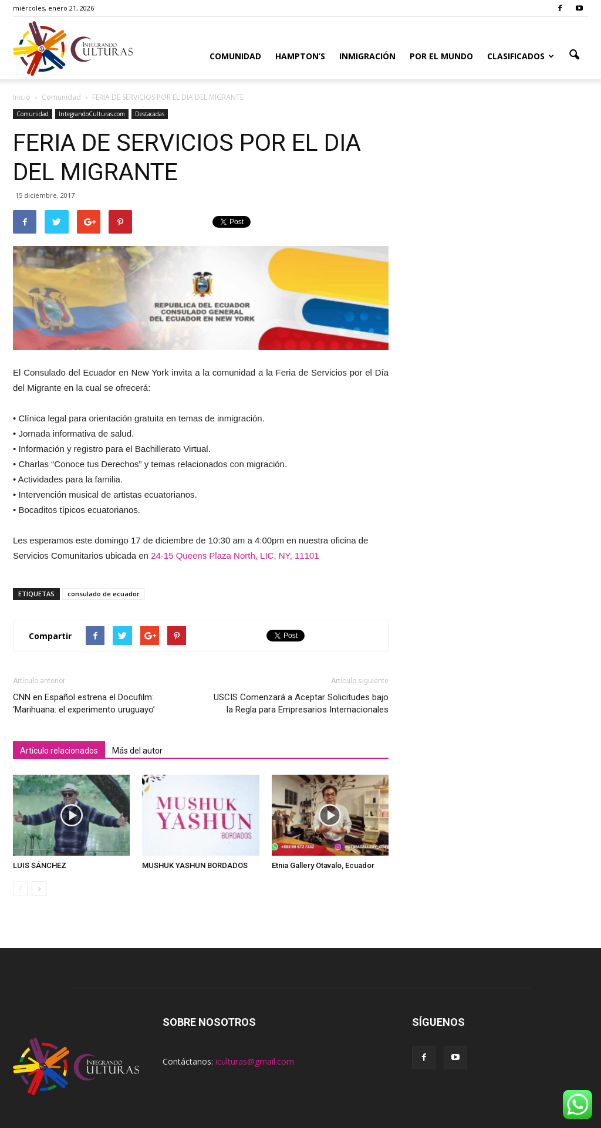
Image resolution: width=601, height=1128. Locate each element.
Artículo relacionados (59, 750)
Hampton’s (300, 56)
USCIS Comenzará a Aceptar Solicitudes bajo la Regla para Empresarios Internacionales (301, 703)
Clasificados (520, 56)
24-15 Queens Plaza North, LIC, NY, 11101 (235, 555)
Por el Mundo (441, 56)
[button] (574, 55)
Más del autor (137, 750)
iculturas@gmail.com (254, 1061)
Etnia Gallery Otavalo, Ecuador (323, 865)
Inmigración (367, 56)
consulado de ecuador (103, 593)
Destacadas (149, 114)
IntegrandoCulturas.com (92, 114)
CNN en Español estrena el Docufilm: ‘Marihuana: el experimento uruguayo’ (84, 703)
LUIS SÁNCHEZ (39, 865)
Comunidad (235, 56)
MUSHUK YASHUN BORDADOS (195, 865)
